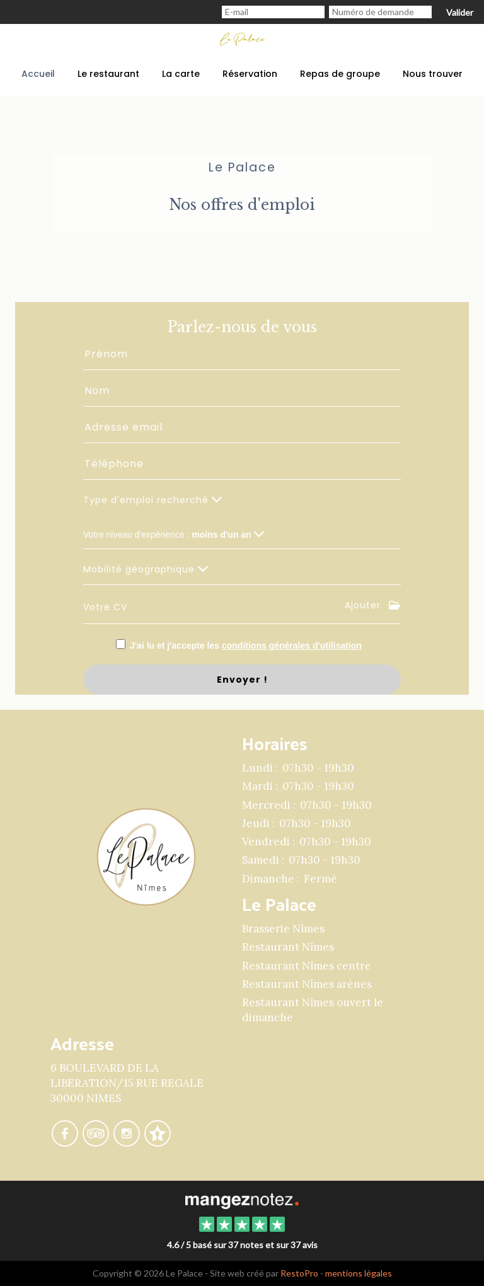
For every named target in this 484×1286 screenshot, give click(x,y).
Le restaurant (108, 73)
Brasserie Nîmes (283, 929)
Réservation (249, 73)
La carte (181, 73)
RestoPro (299, 1273)
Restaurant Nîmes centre (306, 966)
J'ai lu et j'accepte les (246, 645)
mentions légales (358, 1273)
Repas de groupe (340, 73)
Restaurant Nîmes (288, 947)
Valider (459, 12)
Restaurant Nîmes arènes (307, 984)
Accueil (38, 73)
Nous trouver (433, 73)
